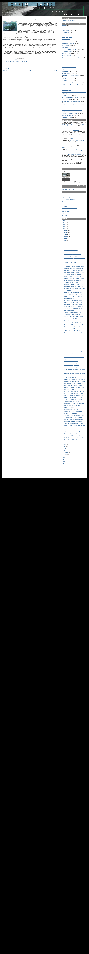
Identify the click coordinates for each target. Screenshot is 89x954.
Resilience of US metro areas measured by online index (75, 431)
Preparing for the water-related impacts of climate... (74, 300)
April (65, 448)
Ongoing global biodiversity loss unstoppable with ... (74, 274)
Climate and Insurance (66, 211)
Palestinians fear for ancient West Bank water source (74, 272)
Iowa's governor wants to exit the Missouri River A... (74, 395)
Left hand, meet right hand (67, 37)
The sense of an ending (66, 55)
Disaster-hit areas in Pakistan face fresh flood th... (73, 405)
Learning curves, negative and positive (69, 49)
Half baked (64, 25)
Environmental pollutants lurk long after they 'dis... (73, 284)
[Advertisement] (67, 469)
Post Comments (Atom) (12, 72)
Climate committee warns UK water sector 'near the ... (74, 326)
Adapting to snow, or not (66, 90)
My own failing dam (65, 73)
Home (30, 70)
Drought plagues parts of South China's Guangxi (73, 318)
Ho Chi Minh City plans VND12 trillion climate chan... (74, 330)
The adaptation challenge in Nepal (70, 246)
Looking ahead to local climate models (71, 401)
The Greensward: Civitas (66, 197)
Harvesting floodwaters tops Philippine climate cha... (74, 387)
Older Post (55, 70)
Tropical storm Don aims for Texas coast (72, 264)
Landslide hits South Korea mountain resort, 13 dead (74, 288)
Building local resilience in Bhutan (70, 328)
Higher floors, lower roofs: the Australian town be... (74, 383)
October (65, 234)
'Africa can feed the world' (69, 290)
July (65, 240)
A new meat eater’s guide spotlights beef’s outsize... (74, 363)
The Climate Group (65, 203)
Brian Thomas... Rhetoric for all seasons (69, 20)
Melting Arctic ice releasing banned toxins (72, 314)
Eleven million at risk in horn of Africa (71, 361)
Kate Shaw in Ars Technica (23, 20)
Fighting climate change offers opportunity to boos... (74, 415)
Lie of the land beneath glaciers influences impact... (74, 423)
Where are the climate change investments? (70, 57)
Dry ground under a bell (66, 69)
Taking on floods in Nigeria (69, 310)
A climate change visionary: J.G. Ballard (69, 104)
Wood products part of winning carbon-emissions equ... (75, 403)
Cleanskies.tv (64, 147)
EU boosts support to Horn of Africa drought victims (74, 324)
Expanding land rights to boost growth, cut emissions (74, 425)
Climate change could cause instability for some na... (74, 342)
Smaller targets (65, 47)
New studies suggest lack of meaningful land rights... (74, 369)
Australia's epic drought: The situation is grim (73, 375)
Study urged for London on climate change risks (73, 286)
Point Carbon (64, 213)
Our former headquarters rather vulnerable (70, 82)
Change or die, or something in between (69, 113)
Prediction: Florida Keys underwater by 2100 (72, 254)
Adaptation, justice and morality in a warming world (74, 278)
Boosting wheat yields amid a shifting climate (73, 347)
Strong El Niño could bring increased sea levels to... (74, 385)
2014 (64, 222)
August (65, 238)
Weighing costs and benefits (67, 63)
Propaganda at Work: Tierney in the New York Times (72, 110)
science (22, 61)
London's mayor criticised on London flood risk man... (74, 338)
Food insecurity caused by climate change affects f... (74, 270)
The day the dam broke (66, 53)
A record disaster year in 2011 (70, 262)
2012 (64, 226)
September (66, 236)
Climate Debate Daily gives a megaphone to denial (72, 106)
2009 (64, 459)
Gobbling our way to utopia (67, 51)
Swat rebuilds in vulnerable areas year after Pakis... (74, 306)
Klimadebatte (64, 201)
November (66, 232)
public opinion (17, 61)
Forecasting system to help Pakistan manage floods (74, 411)
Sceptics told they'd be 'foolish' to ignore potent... (73, 304)
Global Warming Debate (66, 194)
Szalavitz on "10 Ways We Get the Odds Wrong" (71, 101)
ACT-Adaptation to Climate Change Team (70, 199)
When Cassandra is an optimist (68, 43)
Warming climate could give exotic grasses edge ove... (74, 258)
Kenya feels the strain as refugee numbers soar (73, 419)
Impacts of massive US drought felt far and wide (73, 322)
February (66, 452)
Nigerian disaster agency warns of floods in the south (74, 296)
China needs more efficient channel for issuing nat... (74, 357)
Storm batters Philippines (69, 298)
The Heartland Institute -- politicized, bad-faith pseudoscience (74, 92)
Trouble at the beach (66, 39)
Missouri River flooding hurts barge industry (72, 312)
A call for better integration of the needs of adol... (73, 371)
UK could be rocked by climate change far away (73, 393)
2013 (64, 224)
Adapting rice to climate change (70, 407)
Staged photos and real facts (67, 41)
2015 (64, 220)
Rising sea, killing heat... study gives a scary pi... (73, 256)
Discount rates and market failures (68, 65)
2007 (64, 463)
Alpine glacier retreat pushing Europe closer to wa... (74, 332)
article (71, 164)
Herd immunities (65, 27)
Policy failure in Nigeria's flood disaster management (74, 340)
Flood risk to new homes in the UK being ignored (73, 417)
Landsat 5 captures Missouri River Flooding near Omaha (75, 441)
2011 (64, 228)
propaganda (12, 61)
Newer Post (5, 70)
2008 (64, 461)
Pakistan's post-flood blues (69, 429)
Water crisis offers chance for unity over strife (73, 252)
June (65, 444)
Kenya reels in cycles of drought (70, 389)
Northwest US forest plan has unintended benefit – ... (74, 316)
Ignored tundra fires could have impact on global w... (74, 266)
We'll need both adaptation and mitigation (70, 97)
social (25, 61)
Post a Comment (6, 68)
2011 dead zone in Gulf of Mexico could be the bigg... (74, 373)
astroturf (7, 61)
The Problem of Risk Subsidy (67, 115)
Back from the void (65, 71)
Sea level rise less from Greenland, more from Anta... (74, 244)
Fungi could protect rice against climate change (73, 294)
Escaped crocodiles (65, 45)
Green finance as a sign (66, 99)
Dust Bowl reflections (66, 60)
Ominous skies (64, 78)
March (65, 450)
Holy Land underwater (66, 32)
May (65, 446)
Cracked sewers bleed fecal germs (70, 250)
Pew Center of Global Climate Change (69, 208)
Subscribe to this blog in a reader (68, 189)
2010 (64, 457)
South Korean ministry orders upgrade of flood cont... (74, 268)
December (66, 230)
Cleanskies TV (76, 130)
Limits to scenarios (65, 95)
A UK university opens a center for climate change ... (74, 427)
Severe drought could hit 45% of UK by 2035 (72, 409)
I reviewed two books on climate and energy (75, 154)
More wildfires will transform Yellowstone (72, 282)
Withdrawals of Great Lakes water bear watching (73, 421)
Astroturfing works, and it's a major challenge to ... (73, 367)
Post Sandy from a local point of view (69, 67)
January (65, 454)
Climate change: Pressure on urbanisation (72, 433)
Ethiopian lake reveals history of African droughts (73, 437)
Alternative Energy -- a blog (67, 209)
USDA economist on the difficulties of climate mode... (74, 355)
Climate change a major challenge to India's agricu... (74, 397)
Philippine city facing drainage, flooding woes (73, 439)
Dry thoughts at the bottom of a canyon (69, 34)
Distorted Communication (67, 117)
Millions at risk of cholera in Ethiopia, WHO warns (73, 399)
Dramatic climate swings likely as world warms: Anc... (74, 391)
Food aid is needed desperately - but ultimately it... (74, 348)
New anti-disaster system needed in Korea (72, 276)
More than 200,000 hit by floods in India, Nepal (73, 344)
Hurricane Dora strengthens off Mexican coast (73, 353)
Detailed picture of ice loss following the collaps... (73, 292)
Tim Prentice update (65, 80)
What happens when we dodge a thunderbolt (70, 75)
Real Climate (64, 215)
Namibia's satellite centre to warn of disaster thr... (73, 280)
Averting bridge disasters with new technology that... (74, 260)
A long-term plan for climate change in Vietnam (73, 308)
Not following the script (66, 30)
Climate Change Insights (66, 195)
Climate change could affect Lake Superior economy (74, 302)
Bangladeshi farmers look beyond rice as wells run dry (74, 379)
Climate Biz (79, 152)
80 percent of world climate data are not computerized (74, 351)
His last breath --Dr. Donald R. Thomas (69, 88)
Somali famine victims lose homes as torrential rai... (74, 241)
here (72, 138)
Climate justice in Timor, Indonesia (70, 320)
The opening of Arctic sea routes (70, 413)
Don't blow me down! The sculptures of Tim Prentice (72, 84)
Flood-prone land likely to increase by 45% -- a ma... (74, 334)
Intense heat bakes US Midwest (70, 377)
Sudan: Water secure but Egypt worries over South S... (74, 381)
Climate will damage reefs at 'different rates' (72, 336)
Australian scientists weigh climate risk (71, 365)
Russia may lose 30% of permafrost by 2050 (72, 248)
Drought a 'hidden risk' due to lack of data (72, 435)
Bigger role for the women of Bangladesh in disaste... (74, 359)
